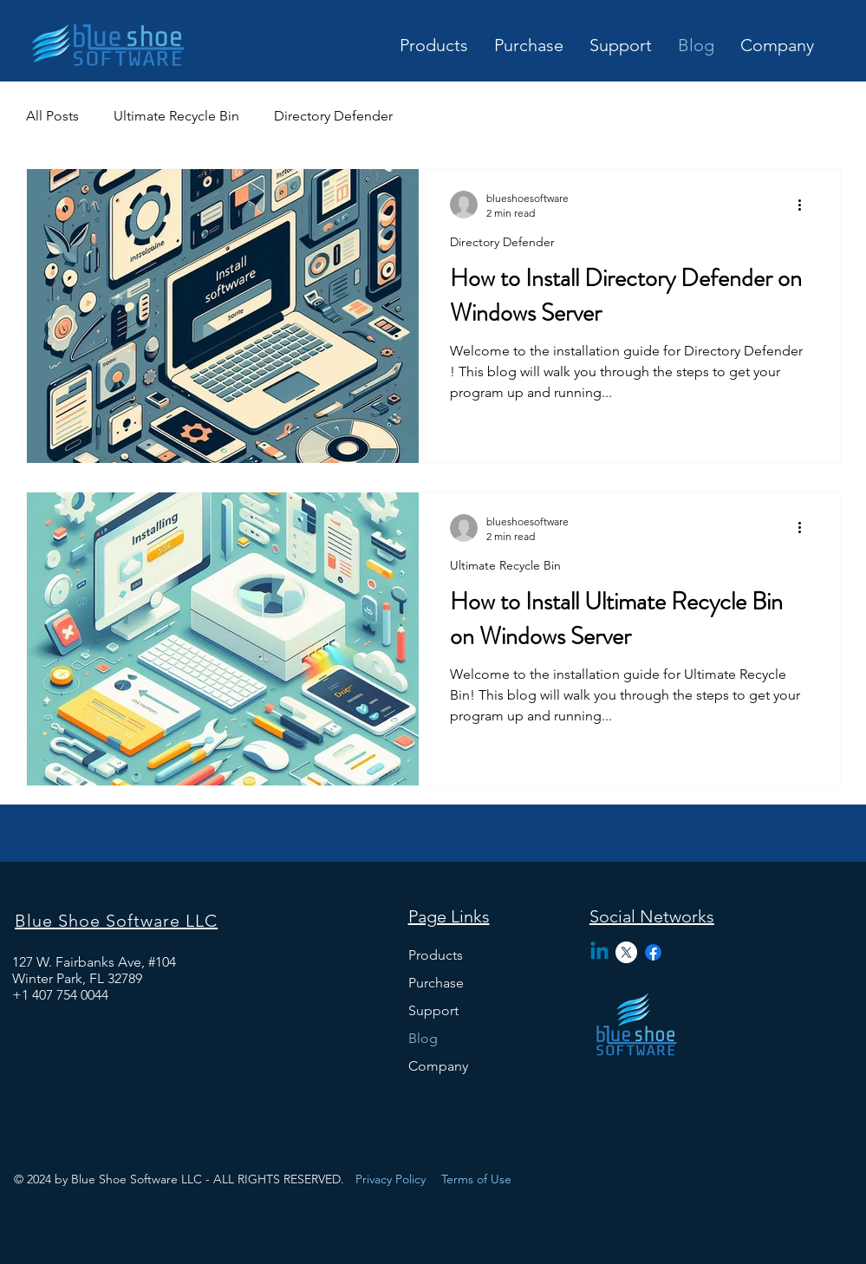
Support (433, 1010)
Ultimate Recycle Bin (176, 116)
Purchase (436, 982)
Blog (423, 1038)
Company (438, 1066)
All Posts (52, 116)
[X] (626, 952)
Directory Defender (333, 116)
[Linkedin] (599, 952)
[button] (528, 43)
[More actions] (806, 204)
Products (435, 955)
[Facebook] (653, 952)
